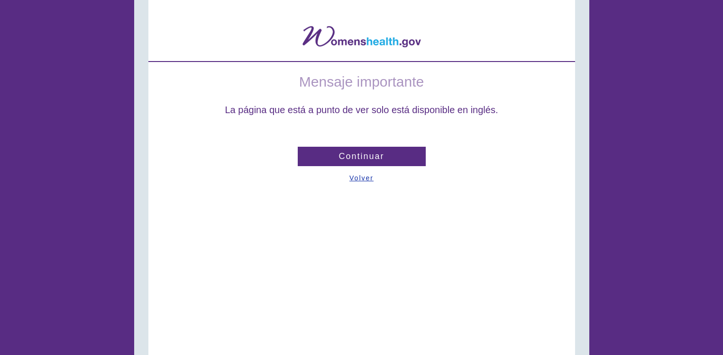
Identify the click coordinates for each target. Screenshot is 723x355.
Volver (361, 178)
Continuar (361, 156)
